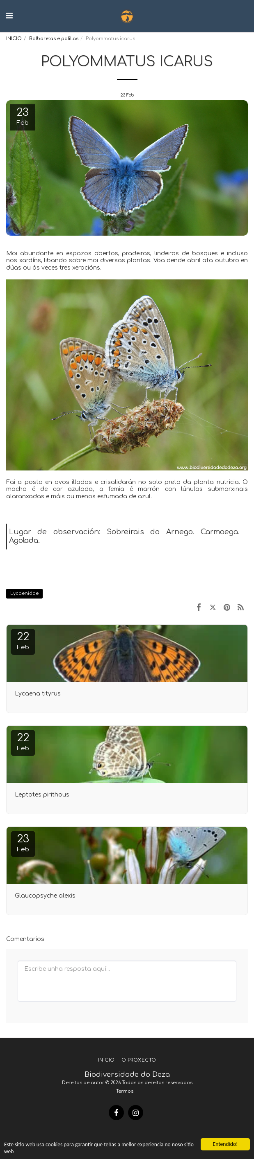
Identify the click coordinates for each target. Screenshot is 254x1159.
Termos (124, 1091)
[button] (9, 15)
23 (23, 843)
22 (23, 641)
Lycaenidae (24, 593)
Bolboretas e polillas (53, 38)
